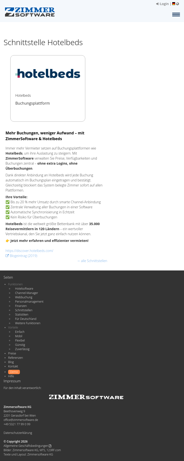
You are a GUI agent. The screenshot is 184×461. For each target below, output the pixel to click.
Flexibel (20, 340)
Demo (14, 372)
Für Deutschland (25, 319)
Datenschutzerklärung (18, 433)
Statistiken (21, 314)
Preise (12, 353)
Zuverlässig (22, 349)
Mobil (18, 336)
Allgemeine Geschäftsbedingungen (27, 446)
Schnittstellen (23, 310)
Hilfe (11, 376)
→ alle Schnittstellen (92, 260)
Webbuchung (23, 297)
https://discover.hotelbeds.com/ (29, 250)
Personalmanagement (29, 301)
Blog (11, 362)
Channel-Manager (26, 293)
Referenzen (15, 358)
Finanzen (21, 306)
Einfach (19, 332)
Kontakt (13, 366)
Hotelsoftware (24, 289)
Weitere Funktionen (27, 323)
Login (162, 3)
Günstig (20, 345)
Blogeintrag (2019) (21, 255)
